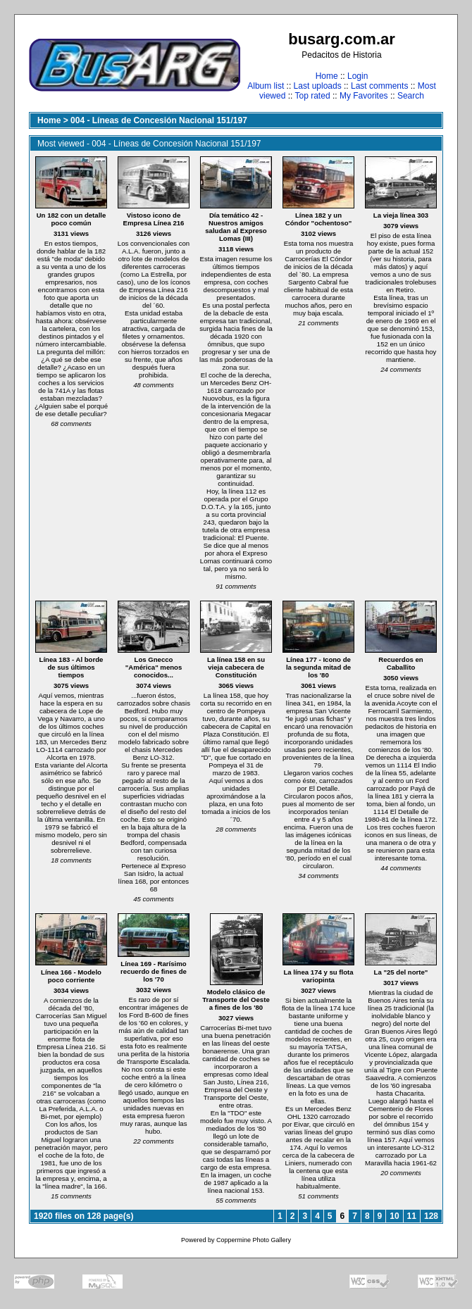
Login (357, 76)
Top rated (312, 96)
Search (410, 96)
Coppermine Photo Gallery (253, 1240)
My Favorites (364, 96)
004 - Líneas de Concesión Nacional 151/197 (158, 120)
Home (327, 76)
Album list (265, 86)
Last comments (379, 86)
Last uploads (318, 86)
